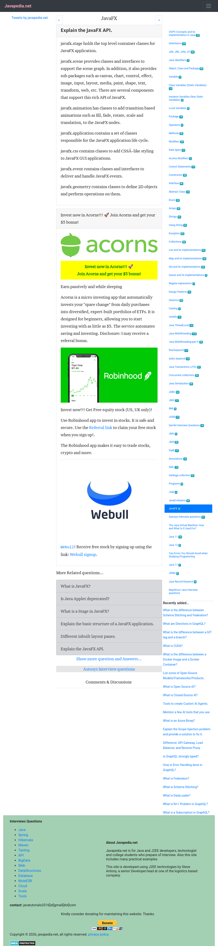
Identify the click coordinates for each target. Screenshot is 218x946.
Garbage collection (182, 475)
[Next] (158, 19)
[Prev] (59, 19)
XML (173, 467)
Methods (176, 133)
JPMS (174, 573)
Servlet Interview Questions (186, 425)
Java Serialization (181, 383)
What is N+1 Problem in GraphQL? (185, 804)
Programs (176, 483)
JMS (173, 442)
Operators (176, 125)
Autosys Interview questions (109, 669)
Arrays (175, 208)
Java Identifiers (179, 60)
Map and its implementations (187, 258)
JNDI (174, 400)
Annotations (178, 458)
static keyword (179, 358)
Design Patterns (180, 292)
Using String (178, 225)
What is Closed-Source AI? (180, 695)
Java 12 (175, 545)
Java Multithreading (183, 333)
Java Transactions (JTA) (185, 367)
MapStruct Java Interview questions (183, 591)
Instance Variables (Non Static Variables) (186, 98)
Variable (175, 76)
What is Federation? (176, 778)
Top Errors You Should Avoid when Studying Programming (188, 555)
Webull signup (83, 554)
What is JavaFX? (76, 586)
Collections (177, 241)
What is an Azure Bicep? (179, 720)
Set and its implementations (187, 266)
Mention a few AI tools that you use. (186, 712)
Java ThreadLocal (181, 325)
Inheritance (177, 43)
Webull (67, 547)
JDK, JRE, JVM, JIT (182, 52)
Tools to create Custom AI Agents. (185, 703)
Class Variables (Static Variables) (188, 87)
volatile (175, 316)
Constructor (178, 175)
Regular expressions (182, 283)
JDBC (174, 392)
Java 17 (175, 565)
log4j (174, 450)
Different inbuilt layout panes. (88, 636)
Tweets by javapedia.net (29, 18)
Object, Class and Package (186, 68)
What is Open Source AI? (179, 686)
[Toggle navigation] (209, 6)
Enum (174, 200)
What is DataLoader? (176, 795)
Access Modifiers (180, 158)
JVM (173, 492)
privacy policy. (98, 934)
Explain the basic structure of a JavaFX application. (107, 623)
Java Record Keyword (182, 581)
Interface (176, 183)
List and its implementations (187, 250)
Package (176, 116)
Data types (177, 150)
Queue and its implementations (188, 275)
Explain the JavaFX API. (82, 648)
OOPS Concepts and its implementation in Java (184, 33)
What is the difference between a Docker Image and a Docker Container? (184, 659)
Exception (176, 233)
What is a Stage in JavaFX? (85, 611)
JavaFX (175, 508)
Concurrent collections (184, 375)
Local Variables (179, 108)
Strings (175, 216)
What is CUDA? (172, 646)
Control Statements (182, 166)
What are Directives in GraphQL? (184, 623)
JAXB (174, 417)
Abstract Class (179, 191)
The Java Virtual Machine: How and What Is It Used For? (186, 527)
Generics (176, 300)
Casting (175, 308)
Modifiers (176, 141)
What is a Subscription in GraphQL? (186, 812)
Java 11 (175, 536)
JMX (173, 433)
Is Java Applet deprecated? (85, 598)
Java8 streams (179, 500)
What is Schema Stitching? (180, 787)
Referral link (100, 427)
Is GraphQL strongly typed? (180, 756)
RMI (172, 408)
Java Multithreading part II (186, 342)
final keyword (178, 350)
